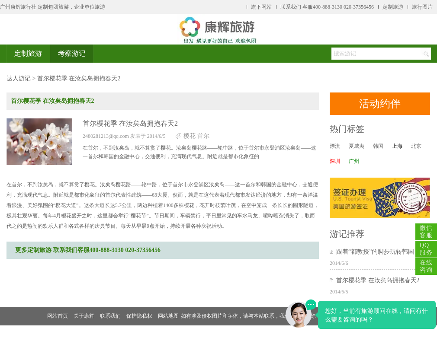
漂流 (335, 146)
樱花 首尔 (196, 136)
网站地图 (168, 316)
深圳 (335, 161)
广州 (354, 161)
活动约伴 (380, 103)
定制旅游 (392, 7)
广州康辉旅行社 (18, 7)
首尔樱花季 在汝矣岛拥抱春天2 (378, 280)
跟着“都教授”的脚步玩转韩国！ (378, 251)
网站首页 (57, 316)
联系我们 (110, 316)
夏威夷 (356, 146)
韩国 (378, 146)
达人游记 (18, 78)
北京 (416, 146)
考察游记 (72, 53)
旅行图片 (422, 7)
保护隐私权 (139, 316)
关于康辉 (84, 316)
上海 (397, 146)
